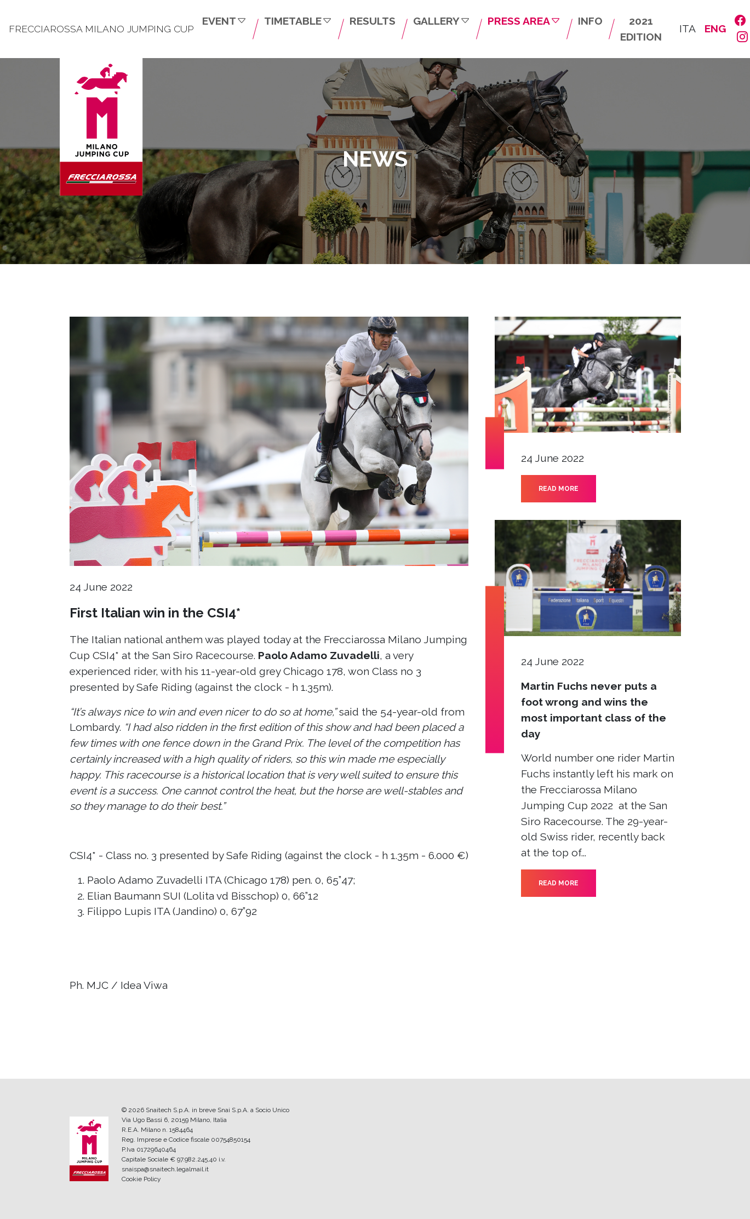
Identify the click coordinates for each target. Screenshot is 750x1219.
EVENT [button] (224, 21)
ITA (687, 28)
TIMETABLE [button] (298, 21)
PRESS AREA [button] (524, 21)
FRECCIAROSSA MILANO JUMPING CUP (101, 29)
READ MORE (559, 489)
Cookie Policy (141, 1179)
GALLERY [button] (441, 21)
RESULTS (373, 21)
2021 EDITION (641, 29)
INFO (590, 21)
